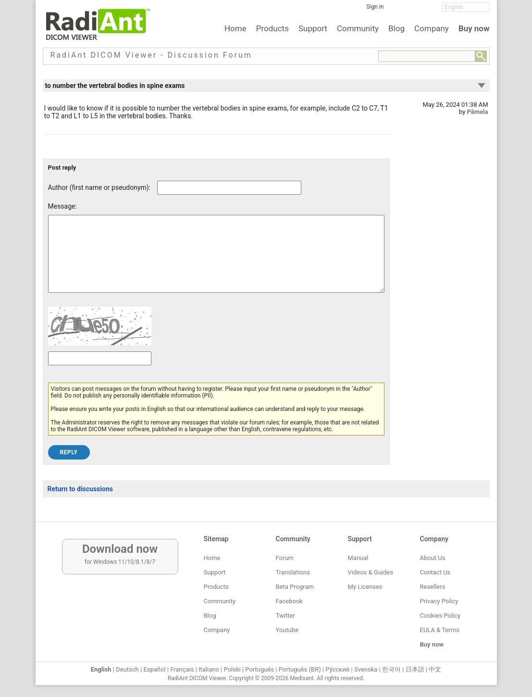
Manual (358, 557)
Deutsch (127, 669)
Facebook (289, 601)
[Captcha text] (99, 373)
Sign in (375, 6)
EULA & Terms (439, 630)
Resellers (432, 586)
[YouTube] (427, 10)
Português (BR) (300, 669)
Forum (285, 557)
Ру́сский (337, 669)
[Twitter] (413, 10)
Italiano (208, 669)
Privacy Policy (439, 601)
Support (312, 28)
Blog (396, 28)
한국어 (391, 669)
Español (154, 669)
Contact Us (435, 572)
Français (182, 669)
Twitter (285, 615)
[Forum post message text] (216, 261)
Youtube (287, 630)
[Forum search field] (426, 56)
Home (235, 28)
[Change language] (466, 7)
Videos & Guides (370, 572)
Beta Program (295, 586)
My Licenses (365, 586)
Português (259, 669)
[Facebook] (398, 10)
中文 (435, 669)
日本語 (415, 669)
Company (431, 28)
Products (272, 28)
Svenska (365, 669)
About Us (432, 557)
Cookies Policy (440, 615)
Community (358, 28)
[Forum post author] (229, 188)
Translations (293, 572)
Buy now (474, 28)
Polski (232, 669)
